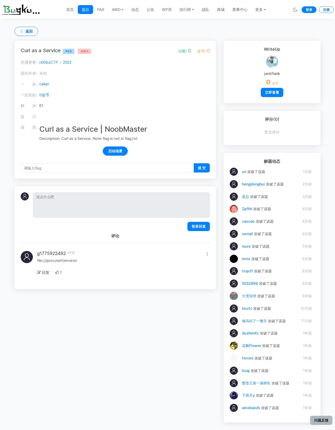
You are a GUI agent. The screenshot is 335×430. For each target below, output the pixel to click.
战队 (205, 9)
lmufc (247, 308)
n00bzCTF (48, 62)
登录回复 (198, 226)
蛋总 (245, 196)
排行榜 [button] (185, 9)
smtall (247, 234)
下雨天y (248, 395)
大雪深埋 (249, 296)
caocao (248, 221)
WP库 (167, 9)
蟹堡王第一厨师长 (256, 383)
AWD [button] (116, 9)
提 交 (202, 168)
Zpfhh (247, 209)
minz (246, 259)
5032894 (250, 283)
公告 (150, 9)
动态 (135, 9)
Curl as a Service (47, 50)
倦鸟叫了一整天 (254, 321)
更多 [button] (259, 9)
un (244, 171)
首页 (70, 9)
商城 (221, 9)
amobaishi (251, 408)
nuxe (246, 246)
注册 (326, 10)
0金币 (44, 94)
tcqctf (247, 271)
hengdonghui (253, 184)
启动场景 (115, 151)
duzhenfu (250, 333)
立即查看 (272, 92)
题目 (85, 9)
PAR (100, 9)
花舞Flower (251, 345)
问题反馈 (321, 420)
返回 (26, 31)
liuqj (246, 370)
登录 (309, 10)
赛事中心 (240, 9)
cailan (44, 84)
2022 (67, 62)
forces (247, 358)
